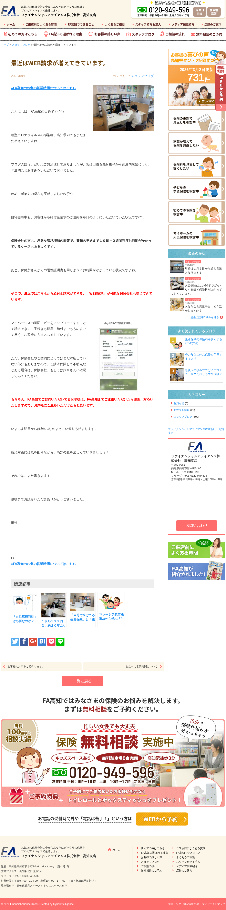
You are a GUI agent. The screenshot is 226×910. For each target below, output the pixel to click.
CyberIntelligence (63, 904)
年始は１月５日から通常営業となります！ (203, 270)
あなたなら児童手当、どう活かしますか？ (203, 308)
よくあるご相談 (115, 24)
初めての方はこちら (23, 33)
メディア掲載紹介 (183, 24)
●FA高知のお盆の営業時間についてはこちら (43, 564)
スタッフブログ (143, 34)
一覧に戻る (82, 681)
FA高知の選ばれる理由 (65, 33)
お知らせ (179, 403)
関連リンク (174, 904)
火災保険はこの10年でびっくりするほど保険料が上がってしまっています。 (196, 289)
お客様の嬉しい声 (107, 33)
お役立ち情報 (181, 410)
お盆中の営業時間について (141, 666)
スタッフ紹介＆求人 (148, 24)
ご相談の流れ (175, 33)
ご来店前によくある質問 (41, 24)
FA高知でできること (81, 24)
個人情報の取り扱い (195, 904)
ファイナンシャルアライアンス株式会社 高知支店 (58, 14)
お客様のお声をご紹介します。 (26, 666)
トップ (5, 44)
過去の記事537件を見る (205, 317)
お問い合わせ (197, 525)
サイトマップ (217, 904)
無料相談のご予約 (209, 34)
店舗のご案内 (213, 24)
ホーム (11, 24)
